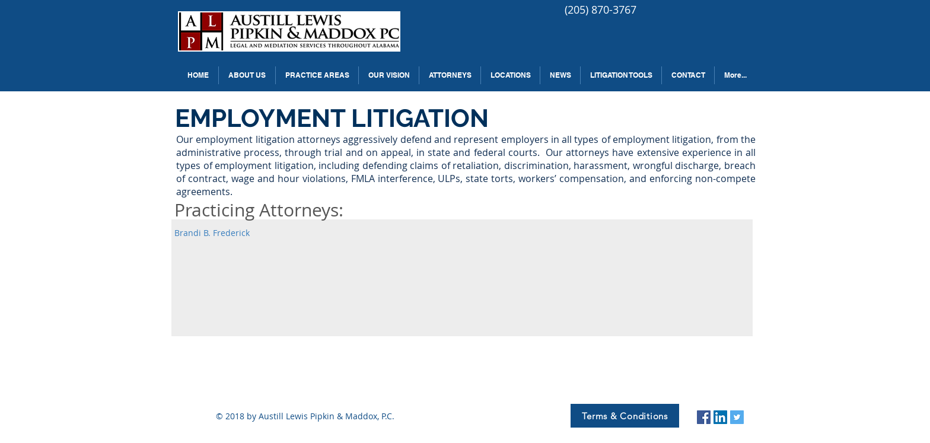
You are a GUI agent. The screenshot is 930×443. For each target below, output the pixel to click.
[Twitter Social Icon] (737, 417)
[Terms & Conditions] (625, 416)
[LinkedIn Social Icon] (720, 417)
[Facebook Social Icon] (704, 417)
